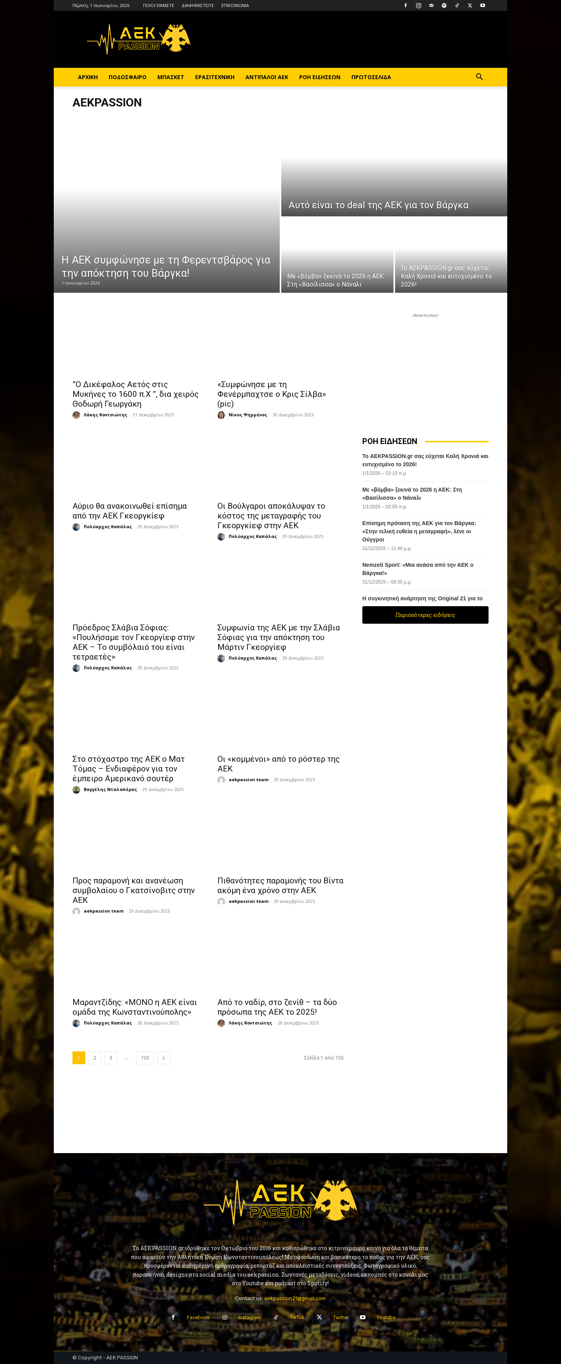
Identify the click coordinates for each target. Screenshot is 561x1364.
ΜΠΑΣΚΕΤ (170, 77)
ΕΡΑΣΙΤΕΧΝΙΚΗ (215, 77)
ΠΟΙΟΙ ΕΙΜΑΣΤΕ (158, 5)
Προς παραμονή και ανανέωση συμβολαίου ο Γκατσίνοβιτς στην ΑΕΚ (133, 890)
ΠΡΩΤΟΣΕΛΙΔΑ (371, 77)
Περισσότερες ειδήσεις (425, 615)
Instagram (249, 1317)
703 (145, 1057)
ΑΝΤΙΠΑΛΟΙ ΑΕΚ (266, 77)
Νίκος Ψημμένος (248, 415)
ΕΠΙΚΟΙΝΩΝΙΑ (235, 5)
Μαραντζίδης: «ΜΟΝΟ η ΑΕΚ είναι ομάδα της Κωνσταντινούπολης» (134, 1007)
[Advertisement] (425, 368)
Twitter (340, 1317)
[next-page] (163, 1057)
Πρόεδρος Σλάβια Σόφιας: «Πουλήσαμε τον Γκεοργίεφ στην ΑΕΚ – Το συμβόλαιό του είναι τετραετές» (133, 642)
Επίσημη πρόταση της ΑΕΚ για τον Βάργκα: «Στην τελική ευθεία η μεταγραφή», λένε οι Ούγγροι (419, 531)
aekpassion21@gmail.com (295, 1298)
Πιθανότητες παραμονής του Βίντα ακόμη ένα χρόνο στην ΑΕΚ (280, 885)
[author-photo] (77, 415)
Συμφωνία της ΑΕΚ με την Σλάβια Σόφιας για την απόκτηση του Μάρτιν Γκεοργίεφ (278, 637)
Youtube (386, 1317)
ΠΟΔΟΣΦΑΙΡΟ (127, 77)
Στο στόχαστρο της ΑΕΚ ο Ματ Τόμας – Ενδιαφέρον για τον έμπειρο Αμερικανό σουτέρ (128, 768)
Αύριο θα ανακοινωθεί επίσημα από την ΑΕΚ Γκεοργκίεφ (129, 510)
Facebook (198, 1317)
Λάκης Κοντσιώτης (105, 415)
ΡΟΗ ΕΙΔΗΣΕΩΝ (319, 77)
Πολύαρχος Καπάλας (108, 526)
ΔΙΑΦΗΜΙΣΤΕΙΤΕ (198, 5)
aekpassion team (248, 779)
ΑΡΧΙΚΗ (88, 77)
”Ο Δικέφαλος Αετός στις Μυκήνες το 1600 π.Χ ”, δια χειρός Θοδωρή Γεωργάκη (135, 394)
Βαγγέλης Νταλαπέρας (110, 789)
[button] (479, 77)
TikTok (297, 1317)
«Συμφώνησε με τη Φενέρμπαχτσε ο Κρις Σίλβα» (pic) (271, 394)
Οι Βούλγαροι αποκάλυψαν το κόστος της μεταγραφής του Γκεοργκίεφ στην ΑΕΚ (271, 515)
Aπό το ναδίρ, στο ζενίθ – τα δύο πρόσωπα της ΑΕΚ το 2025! (277, 1007)
